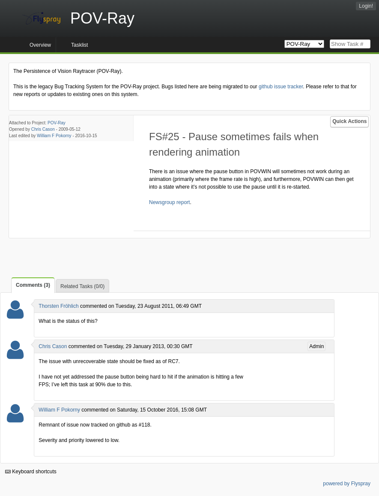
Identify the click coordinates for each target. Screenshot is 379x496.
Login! (366, 6)
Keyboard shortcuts (31, 472)
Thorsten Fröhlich (58, 306)
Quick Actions (349, 121)
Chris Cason (43, 129)
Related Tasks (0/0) (82, 286)
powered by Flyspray (346, 484)
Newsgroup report (169, 202)
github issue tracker (281, 87)
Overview (40, 45)
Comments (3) (33, 285)
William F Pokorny (54, 135)
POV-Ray (57, 122)
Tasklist (79, 45)
